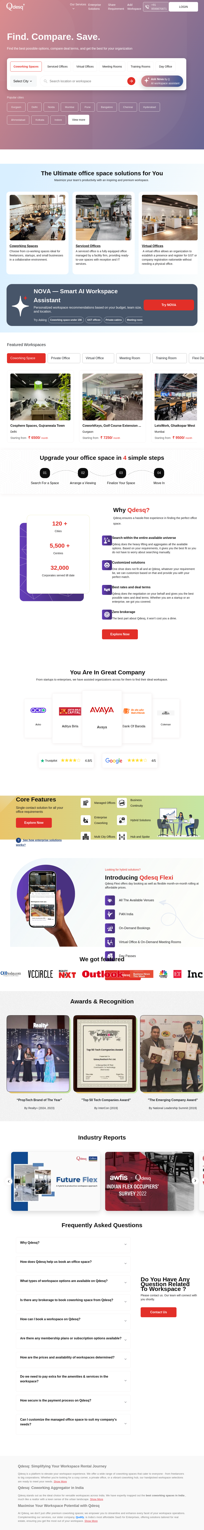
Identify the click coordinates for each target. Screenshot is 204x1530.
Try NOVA (169, 305)
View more (78, 120)
